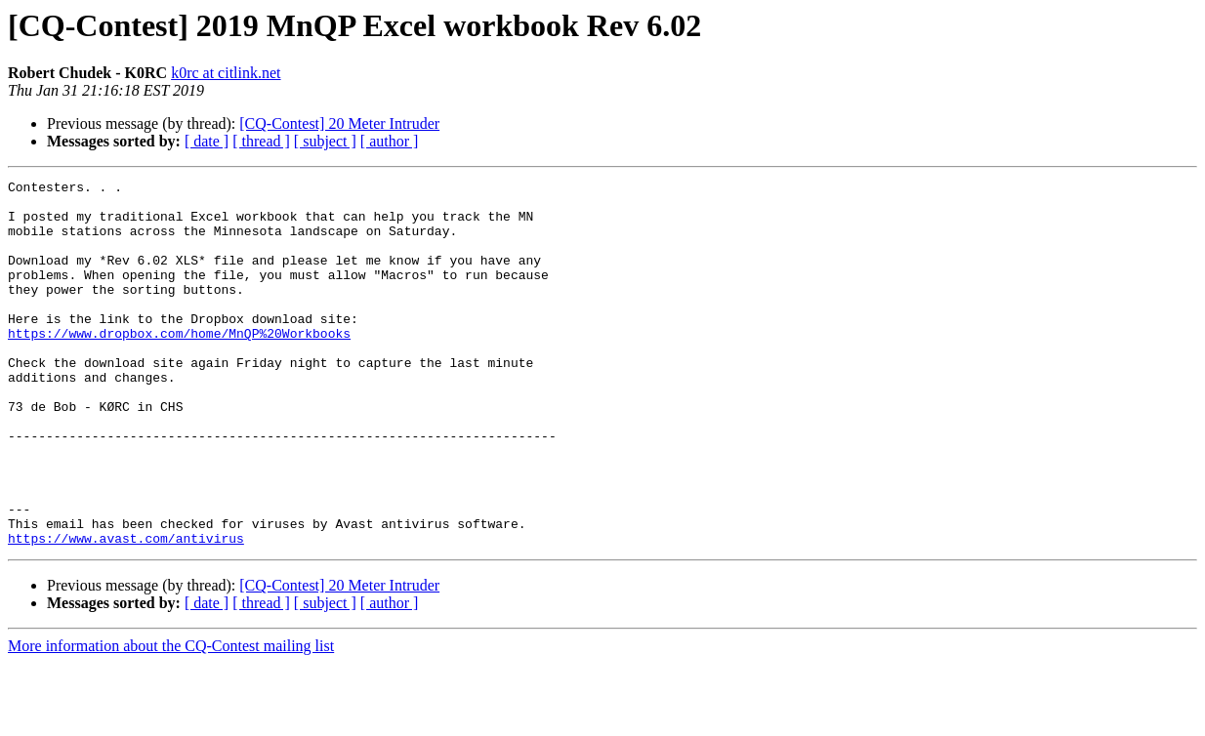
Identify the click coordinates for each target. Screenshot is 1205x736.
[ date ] (207, 141)
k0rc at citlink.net (225, 72)
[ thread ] (261, 141)
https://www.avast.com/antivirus (126, 611)
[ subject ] (325, 141)
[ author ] (389, 141)
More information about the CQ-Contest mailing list (171, 719)
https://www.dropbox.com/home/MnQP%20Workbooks (179, 365)
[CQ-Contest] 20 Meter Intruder (339, 123)
